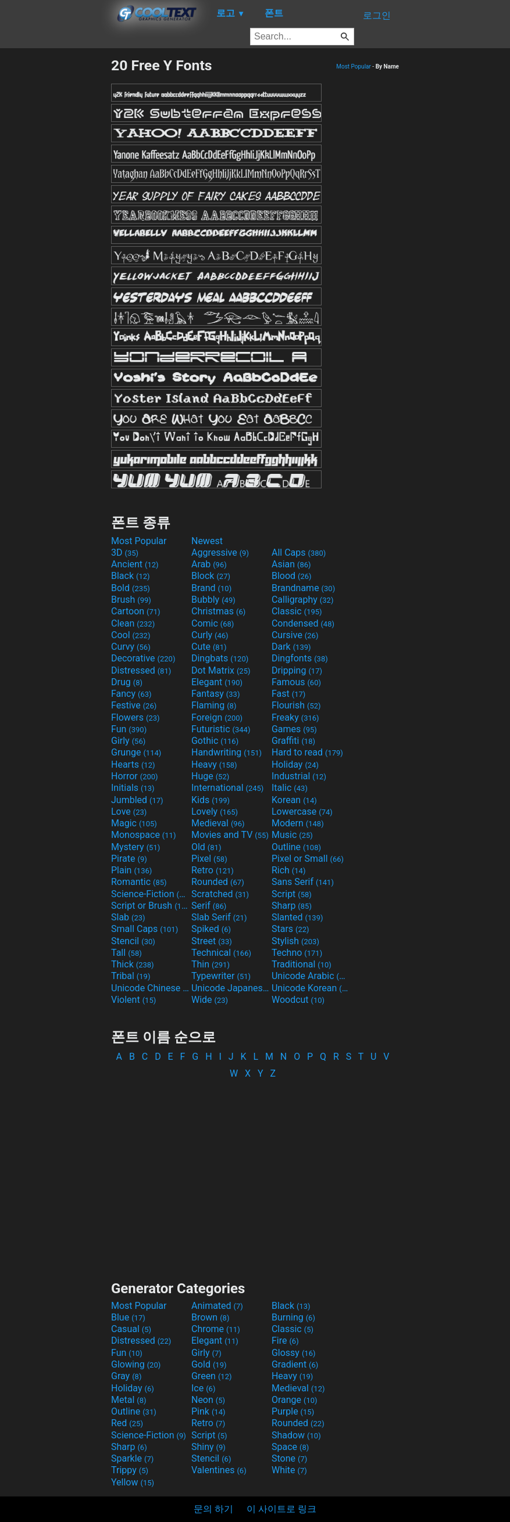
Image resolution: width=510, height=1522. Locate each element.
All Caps (299, 552)
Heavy (214, 764)
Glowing (136, 1364)
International (227, 787)
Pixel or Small (308, 858)
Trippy (129, 1470)
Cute (209, 646)
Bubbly (213, 599)
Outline (296, 846)
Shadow (296, 1435)
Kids (210, 799)
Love (129, 811)
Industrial (299, 776)
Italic (290, 787)
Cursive (295, 635)
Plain (131, 870)
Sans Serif (303, 881)
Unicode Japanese (230, 988)
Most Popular (353, 66)
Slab (128, 917)
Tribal (130, 975)
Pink (208, 1411)
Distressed (141, 670)
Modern (298, 823)
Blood (292, 575)
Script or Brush (150, 905)
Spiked (211, 928)
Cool (130, 635)
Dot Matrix (221, 670)
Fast (288, 693)
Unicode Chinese (150, 988)
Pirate (129, 858)
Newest (207, 540)
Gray (126, 1375)
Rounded (217, 881)
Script (292, 893)
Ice (203, 1388)
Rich (289, 870)
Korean (294, 799)
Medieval (218, 823)
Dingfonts (300, 658)
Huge (210, 776)
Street (211, 941)
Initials (133, 787)
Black (130, 575)
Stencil (133, 941)
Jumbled (137, 799)
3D (124, 552)
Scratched (220, 893)
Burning (293, 1317)
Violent (133, 999)
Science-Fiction (150, 893)
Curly (210, 635)
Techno (297, 952)
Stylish (295, 941)
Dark (291, 646)
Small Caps (144, 928)
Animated (217, 1305)
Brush (131, 599)
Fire (285, 1340)
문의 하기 (213, 1508)
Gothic (214, 740)
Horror (134, 776)
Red (127, 1423)
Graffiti (293, 740)
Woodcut (298, 999)
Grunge (136, 752)
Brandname (303, 587)
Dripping (297, 670)
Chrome (215, 1328)
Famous (296, 682)
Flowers (135, 717)
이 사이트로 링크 (281, 1508)
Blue (128, 1317)
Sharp (292, 905)
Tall (126, 952)
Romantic (139, 881)
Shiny (208, 1446)
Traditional (301, 964)
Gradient (295, 1364)
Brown (210, 1317)
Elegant (216, 682)
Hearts (133, 764)
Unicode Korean (310, 988)
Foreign (216, 717)
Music (292, 834)
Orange (295, 1399)
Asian (291, 564)
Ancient (135, 564)
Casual (131, 1328)
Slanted (297, 917)
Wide (209, 999)
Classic (297, 611)
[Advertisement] (55, 231)
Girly (128, 740)
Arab (209, 564)
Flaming (213, 705)
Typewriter (221, 975)
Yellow (132, 1482)
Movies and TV (230, 834)
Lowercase (302, 811)
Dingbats (219, 658)
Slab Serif (219, 917)
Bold (130, 587)
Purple (293, 1411)
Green (211, 1375)
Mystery (135, 846)
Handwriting (226, 752)
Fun (129, 729)
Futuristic (221, 729)
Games (294, 729)
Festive (133, 705)
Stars (290, 928)
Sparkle (132, 1458)
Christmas (218, 611)
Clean (133, 623)
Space (290, 1446)
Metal (129, 1399)
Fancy (131, 693)
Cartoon (136, 611)
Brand (211, 587)
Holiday (295, 764)
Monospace (143, 834)
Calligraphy (303, 599)
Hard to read (307, 752)
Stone (289, 1458)
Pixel (209, 858)
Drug (126, 682)
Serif (208, 905)
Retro (212, 870)
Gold (209, 1364)
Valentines (219, 1470)
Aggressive (220, 552)
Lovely (214, 811)
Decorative (143, 658)
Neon (208, 1399)
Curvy (131, 646)
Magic (134, 823)
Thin (210, 964)
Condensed (303, 623)
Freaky (295, 717)
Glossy (294, 1352)
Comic (212, 623)
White (289, 1470)
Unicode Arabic (310, 975)
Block (210, 575)
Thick (132, 964)
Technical (221, 952)
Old (206, 846)
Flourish (296, 705)
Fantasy (215, 693)
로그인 (377, 15)
